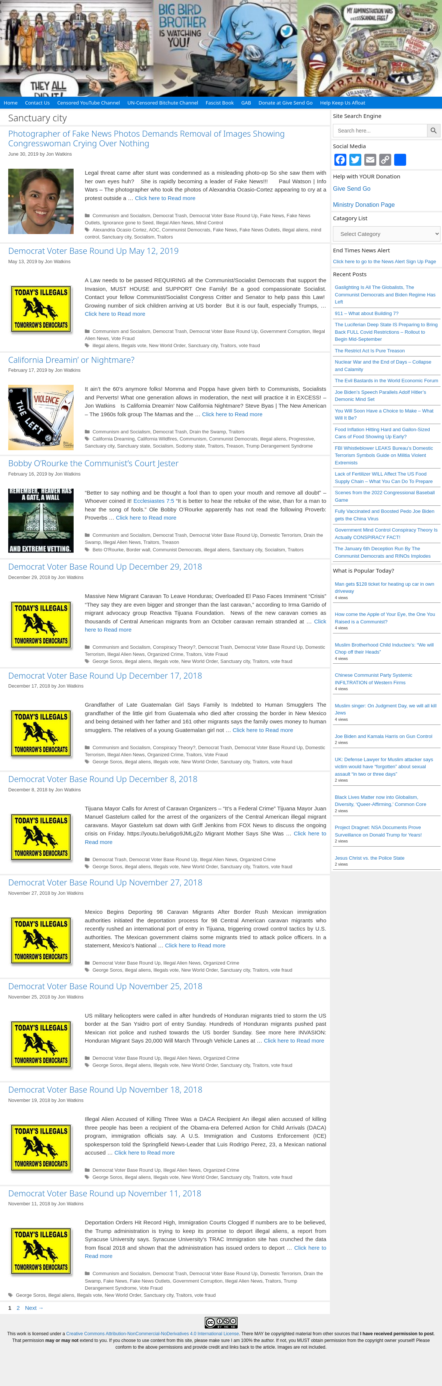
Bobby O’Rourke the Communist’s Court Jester (93, 462)
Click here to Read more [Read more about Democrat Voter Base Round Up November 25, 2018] (294, 1040)
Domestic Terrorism (280, 535)
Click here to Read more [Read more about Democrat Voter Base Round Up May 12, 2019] (115, 314)
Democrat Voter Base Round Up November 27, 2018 (105, 882)
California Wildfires (157, 439)
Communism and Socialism (121, 215)
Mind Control (209, 222)
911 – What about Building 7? (367, 313)
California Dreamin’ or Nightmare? (71, 359)
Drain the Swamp (207, 432)
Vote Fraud (123, 338)
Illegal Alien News (175, 222)
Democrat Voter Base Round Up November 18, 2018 (105, 1089)
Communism (193, 439)
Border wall (138, 549)
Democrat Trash (170, 215)
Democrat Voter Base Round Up (223, 215)
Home (11, 102)
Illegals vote (133, 345)
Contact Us (37, 102)
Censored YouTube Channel (88, 102)
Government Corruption (285, 331)
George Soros (107, 661)
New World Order (167, 345)
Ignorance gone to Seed (128, 222)
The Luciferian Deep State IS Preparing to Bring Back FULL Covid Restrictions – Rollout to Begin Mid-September (386, 332)
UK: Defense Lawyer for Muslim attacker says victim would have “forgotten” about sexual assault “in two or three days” (384, 767)
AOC (154, 230)
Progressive (301, 439)
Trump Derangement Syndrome (279, 446)
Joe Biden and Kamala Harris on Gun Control (383, 736)
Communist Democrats (186, 230)
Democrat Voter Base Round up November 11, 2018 (104, 1193)
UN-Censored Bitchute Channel (162, 102)
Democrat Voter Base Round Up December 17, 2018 (105, 675)
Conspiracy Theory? (174, 647)
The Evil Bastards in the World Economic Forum (386, 380)
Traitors (165, 237)
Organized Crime (165, 654)
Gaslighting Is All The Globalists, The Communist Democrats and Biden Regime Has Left (385, 294)
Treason (234, 446)
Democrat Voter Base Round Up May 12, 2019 (93, 250)
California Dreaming (114, 439)
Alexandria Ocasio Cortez (120, 230)
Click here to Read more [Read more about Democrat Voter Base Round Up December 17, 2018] (263, 730)
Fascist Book (219, 102)
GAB (246, 102)
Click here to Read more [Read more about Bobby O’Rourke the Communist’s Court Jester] (146, 517)
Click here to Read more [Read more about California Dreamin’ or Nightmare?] (232, 414)
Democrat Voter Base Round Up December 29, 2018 (105, 566)
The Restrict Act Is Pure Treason (370, 350)
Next (34, 1308)
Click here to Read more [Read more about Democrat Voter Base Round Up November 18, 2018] (144, 1152)
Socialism (144, 237)
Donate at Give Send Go (286, 102)
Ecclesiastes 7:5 (153, 501)
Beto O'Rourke (108, 549)
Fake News (272, 215)
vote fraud (249, 345)
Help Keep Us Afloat (342, 102)
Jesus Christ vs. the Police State (369, 858)
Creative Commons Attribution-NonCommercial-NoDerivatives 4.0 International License (152, 1333)
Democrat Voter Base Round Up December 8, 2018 (103, 778)
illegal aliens (295, 230)
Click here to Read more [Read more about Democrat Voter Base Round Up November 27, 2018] (195, 945)
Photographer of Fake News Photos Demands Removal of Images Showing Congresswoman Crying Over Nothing (146, 138)
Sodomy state (190, 446)
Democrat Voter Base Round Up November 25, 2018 (105, 985)
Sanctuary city (116, 237)
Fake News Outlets (259, 230)
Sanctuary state (133, 446)
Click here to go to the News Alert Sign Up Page (384, 261)
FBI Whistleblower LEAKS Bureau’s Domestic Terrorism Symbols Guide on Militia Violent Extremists (384, 455)
